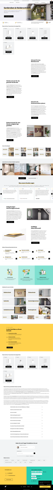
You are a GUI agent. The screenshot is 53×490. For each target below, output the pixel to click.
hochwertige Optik (33, 68)
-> (34, 453)
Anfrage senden (35, 117)
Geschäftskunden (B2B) (25, 460)
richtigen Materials (36, 230)
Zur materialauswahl (35, 242)
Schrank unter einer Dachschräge (10, 210)
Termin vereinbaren (8, 479)
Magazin (44, 460)
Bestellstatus (12, 460)
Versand (20, 462)
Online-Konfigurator (10, 279)
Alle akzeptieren (45, 486)
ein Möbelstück (34, 72)
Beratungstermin (6, 460)
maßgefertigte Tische (26, 393)
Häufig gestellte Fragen (32, 460)
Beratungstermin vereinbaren (33, 178)
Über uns (16, 462)
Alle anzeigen (30, 462)
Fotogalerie (18, 460)
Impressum (28, 486)
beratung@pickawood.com (12, 475)
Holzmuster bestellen (25, 250)
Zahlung (25, 462)
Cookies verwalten (49, 484)
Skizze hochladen (41, 256)
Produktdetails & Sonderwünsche (8, 462)
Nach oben (46, 489)
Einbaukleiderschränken (30, 391)
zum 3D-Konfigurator (9, 16)
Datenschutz (24, 486)
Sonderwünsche (24, 256)
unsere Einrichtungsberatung (18, 404)
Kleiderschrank (23, 403)
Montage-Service (8, 256)
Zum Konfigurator (22, 178)
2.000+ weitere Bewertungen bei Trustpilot (10, 198)
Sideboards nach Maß (18, 393)
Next (52, 169)
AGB (21, 486)
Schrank (13, 400)
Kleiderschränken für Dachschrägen (20, 391)
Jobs (31, 486)
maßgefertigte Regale (14, 393)
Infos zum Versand (38, 478)
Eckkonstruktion (36, 106)
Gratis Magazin (40, 250)
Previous (1, 169)
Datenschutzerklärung (42, 484)
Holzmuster (39, 460)
